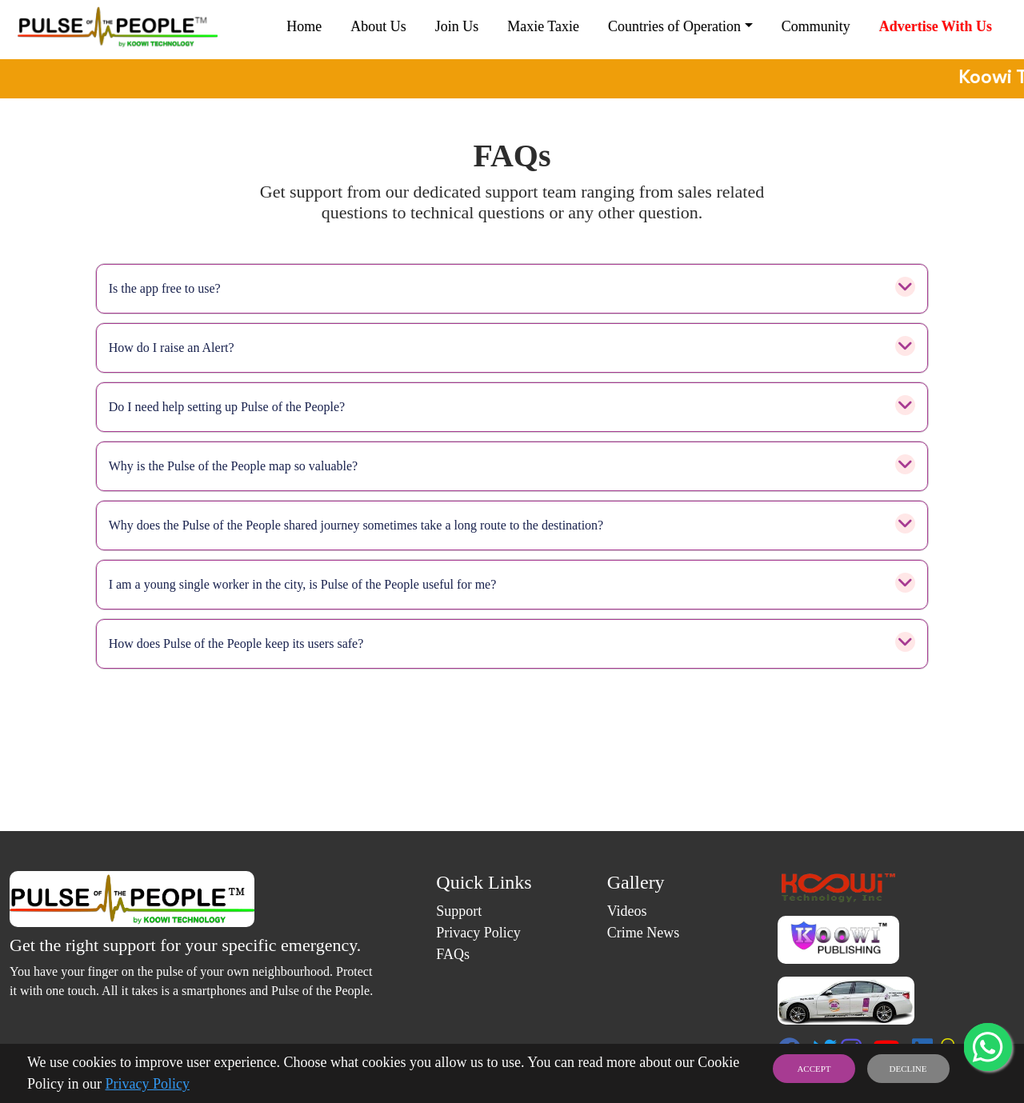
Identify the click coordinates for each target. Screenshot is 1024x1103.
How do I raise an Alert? (512, 348)
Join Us (457, 26)
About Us (378, 26)
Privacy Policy (148, 1084)
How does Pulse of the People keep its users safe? (512, 644)
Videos (627, 911)
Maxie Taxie (543, 26)
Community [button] (816, 26)
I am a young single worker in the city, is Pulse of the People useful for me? (512, 585)
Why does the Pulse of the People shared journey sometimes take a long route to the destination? (512, 526)
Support (459, 911)
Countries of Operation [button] (674, 26)
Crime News (643, 933)
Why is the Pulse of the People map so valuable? (512, 466)
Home (304, 26)
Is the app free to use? (512, 289)
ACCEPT (813, 1068)
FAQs (453, 954)
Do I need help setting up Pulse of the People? (512, 407)
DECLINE (907, 1068)
